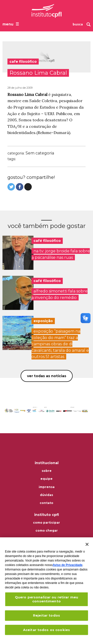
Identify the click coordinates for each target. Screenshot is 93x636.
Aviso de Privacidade (67, 567)
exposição (43, 321)
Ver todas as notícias (46, 376)
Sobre (47, 471)
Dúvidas (46, 495)
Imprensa (47, 487)
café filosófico (47, 240)
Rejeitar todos (46, 618)
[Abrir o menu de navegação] (11, 24)
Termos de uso (46, 539)
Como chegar (46, 530)
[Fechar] (87, 546)
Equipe (46, 479)
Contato (46, 503)
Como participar (46, 522)
